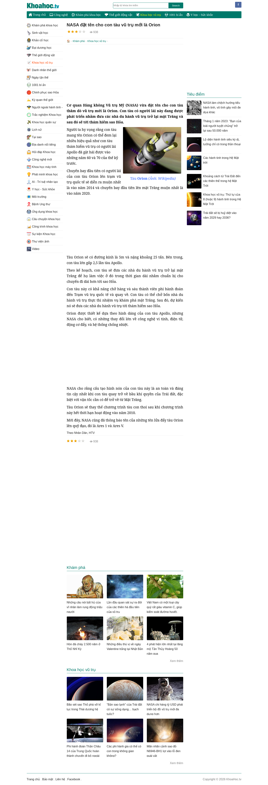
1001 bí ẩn (173, 15)
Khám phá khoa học (86, 15)
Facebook (73, 778)
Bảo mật (47, 778)
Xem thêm (176, 660)
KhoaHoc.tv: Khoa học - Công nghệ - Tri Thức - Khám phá (47, 5)
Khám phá (79, 41)
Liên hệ (60, 778)
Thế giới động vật (118, 15)
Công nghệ (58, 15)
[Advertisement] (125, 73)
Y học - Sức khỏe (199, 15)
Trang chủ (37, 14)
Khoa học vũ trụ (148, 15)
